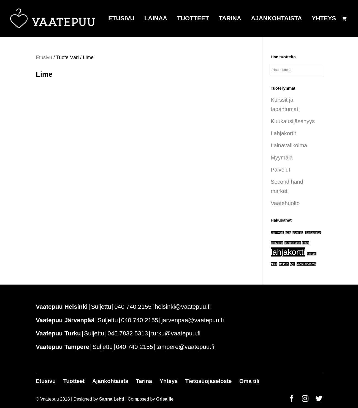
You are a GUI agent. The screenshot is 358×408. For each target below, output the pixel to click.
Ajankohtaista (276, 19)
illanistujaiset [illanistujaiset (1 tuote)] (313, 232)
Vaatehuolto (285, 203)
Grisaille (164, 399)
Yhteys (324, 19)
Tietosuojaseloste (208, 381)
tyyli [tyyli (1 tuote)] (292, 264)
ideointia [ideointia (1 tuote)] (297, 232)
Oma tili (249, 381)
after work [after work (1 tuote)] (277, 232)
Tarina (230, 19)
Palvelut (280, 170)
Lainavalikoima (289, 145)
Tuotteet (193, 19)
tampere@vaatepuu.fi (185, 346)
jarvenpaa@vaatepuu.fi (192, 320)
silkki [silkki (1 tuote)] (274, 264)
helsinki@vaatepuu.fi (183, 306)
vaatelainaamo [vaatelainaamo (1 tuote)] (306, 264)
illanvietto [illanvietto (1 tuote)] (277, 242)
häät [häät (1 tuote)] (288, 232)
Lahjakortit (283, 133)
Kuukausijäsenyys (293, 121)
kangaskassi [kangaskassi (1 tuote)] (292, 242)
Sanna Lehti (111, 399)
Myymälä (282, 158)
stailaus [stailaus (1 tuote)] (284, 264)
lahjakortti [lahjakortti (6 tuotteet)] (288, 252)
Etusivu (121, 19)
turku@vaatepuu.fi (175, 333)
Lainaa (155, 19)
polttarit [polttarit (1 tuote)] (311, 253)
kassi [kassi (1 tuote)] (305, 242)
